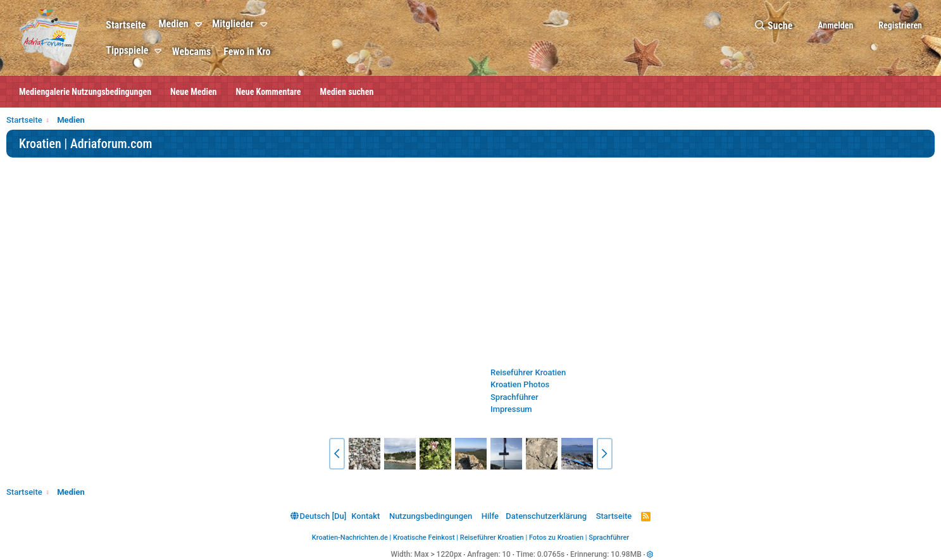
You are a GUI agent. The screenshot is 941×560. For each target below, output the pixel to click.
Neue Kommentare (268, 92)
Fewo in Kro (246, 52)
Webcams (191, 52)
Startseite (126, 25)
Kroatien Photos (519, 384)
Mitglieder (233, 24)
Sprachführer (514, 397)
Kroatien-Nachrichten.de (350, 537)
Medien (173, 24)
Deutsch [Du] (318, 516)
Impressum (511, 409)
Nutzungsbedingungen (430, 516)
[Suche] (773, 26)
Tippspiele (127, 50)
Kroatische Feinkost (424, 537)
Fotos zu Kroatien (556, 537)
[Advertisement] (471, 262)
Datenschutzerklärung (546, 516)
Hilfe (490, 516)
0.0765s (551, 554)
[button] (200, 24)
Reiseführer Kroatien (528, 372)
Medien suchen (347, 92)
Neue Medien (193, 92)
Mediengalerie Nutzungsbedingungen (85, 92)
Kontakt (365, 516)
